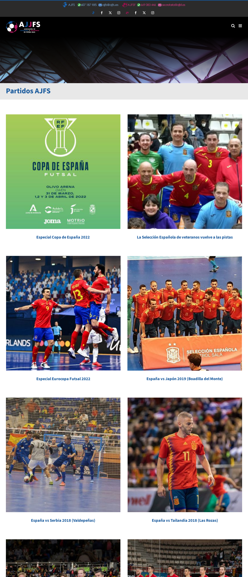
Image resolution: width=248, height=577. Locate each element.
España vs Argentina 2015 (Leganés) (214, 476)
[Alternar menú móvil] (240, 26)
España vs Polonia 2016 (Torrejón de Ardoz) (147, 466)
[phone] (78, 563)
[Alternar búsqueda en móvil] (233, 26)
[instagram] (63, 563)
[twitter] (55, 563)
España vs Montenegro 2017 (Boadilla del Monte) (63, 466)
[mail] (70, 563)
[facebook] (47, 563)
